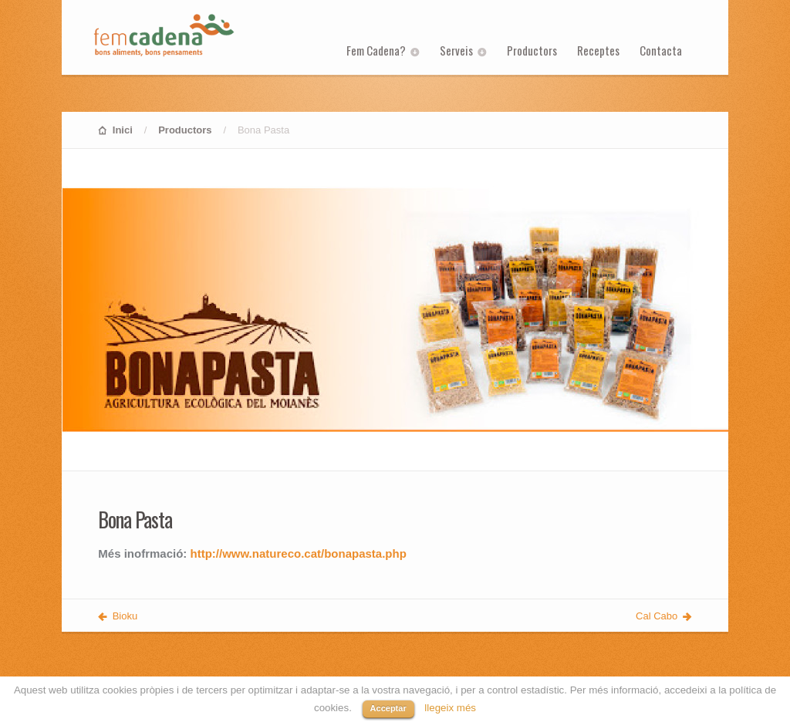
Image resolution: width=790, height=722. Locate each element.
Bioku (125, 616)
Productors (532, 50)
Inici (123, 130)
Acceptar (388, 708)
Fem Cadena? (376, 50)
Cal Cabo (656, 616)
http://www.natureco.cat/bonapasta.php (299, 553)
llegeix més (450, 708)
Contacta (661, 50)
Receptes (598, 50)
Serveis (456, 50)
